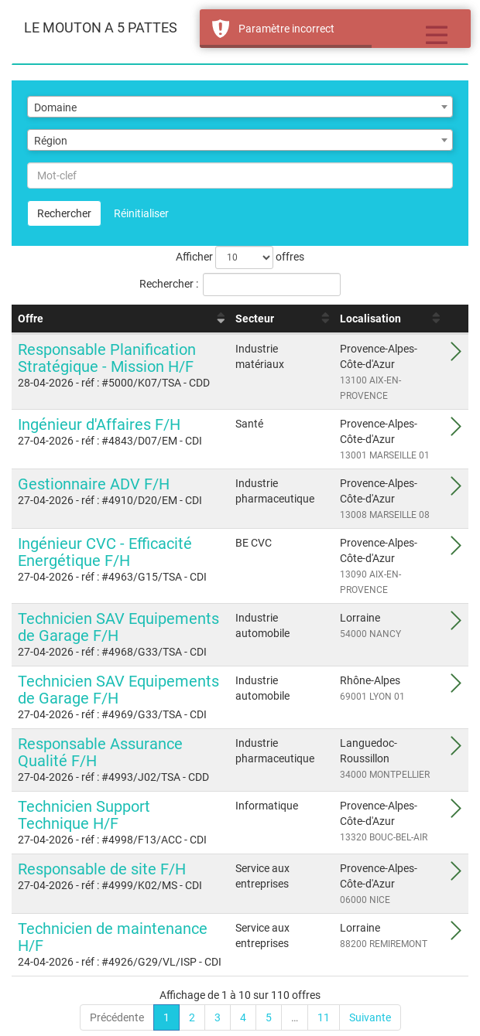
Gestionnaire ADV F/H (94, 484)
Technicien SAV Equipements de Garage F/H (118, 627)
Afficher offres (240, 257)
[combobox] (240, 107)
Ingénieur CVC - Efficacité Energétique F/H (105, 552)
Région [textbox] (50, 141)
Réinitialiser (141, 213)
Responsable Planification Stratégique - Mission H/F (107, 358)
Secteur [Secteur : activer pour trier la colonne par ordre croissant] (254, 318)
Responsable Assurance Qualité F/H (100, 752)
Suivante (370, 1017)
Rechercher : (240, 284)
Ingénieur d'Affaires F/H (99, 424)
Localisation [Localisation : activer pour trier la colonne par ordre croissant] (370, 318)
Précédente (117, 1017)
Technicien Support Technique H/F (84, 815)
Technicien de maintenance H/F (112, 937)
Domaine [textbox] (55, 107)
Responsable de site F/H (102, 869)
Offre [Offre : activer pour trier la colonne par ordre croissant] (30, 318)
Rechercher (64, 213)
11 (323, 1017)
